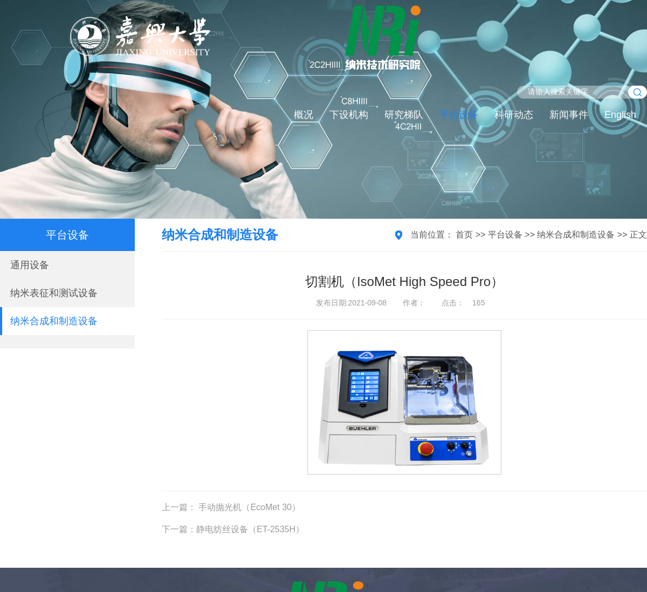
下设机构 (348, 114)
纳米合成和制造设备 (54, 321)
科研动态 (513, 114)
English (620, 114)
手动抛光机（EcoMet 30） (248, 507)
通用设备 (29, 265)
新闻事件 (568, 114)
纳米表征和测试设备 (54, 293)
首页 (464, 234)
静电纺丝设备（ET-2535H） (250, 529)
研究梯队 (403, 114)
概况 (303, 114)
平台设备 (458, 114)
